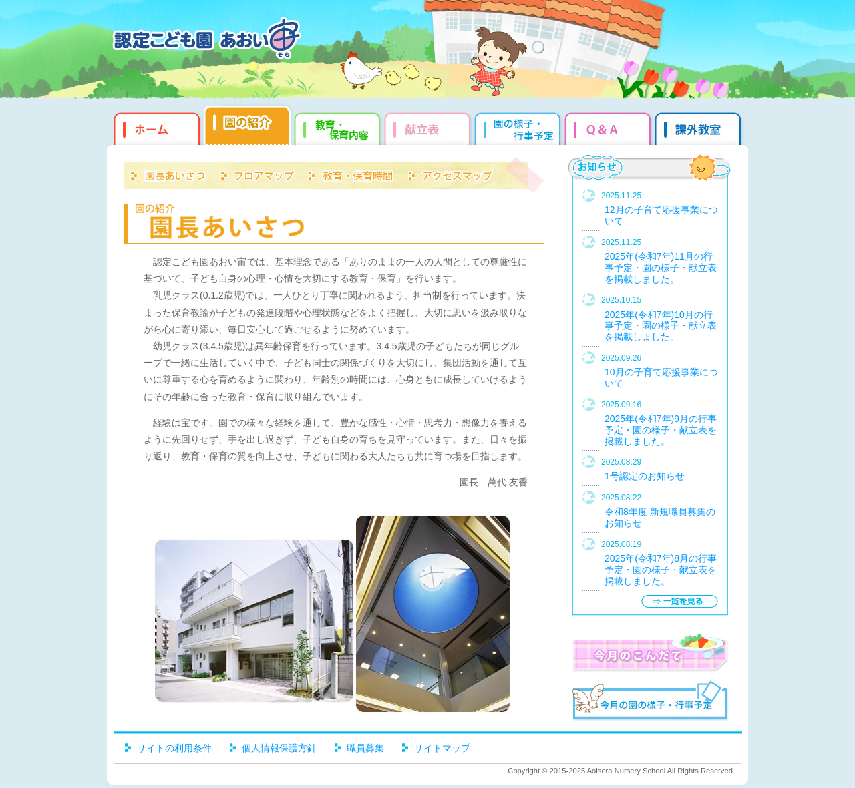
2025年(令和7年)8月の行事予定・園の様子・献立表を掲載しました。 (661, 569)
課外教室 (700, 127)
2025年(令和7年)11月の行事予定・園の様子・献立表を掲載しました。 (661, 267)
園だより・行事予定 (519, 127)
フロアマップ (257, 174)
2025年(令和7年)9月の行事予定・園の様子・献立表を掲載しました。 (661, 430)
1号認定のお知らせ (645, 476)
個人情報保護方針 (279, 748)
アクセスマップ (451, 174)
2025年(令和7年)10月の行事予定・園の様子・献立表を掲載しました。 (661, 326)
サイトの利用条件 (174, 748)
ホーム (155, 127)
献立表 (429, 127)
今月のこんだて (649, 652)
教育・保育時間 (351, 174)
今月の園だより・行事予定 (649, 702)
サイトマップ (442, 748)
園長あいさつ (169, 174)
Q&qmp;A (609, 127)
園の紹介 (249, 127)
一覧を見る (679, 601)
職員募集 (365, 748)
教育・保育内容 (339, 127)
